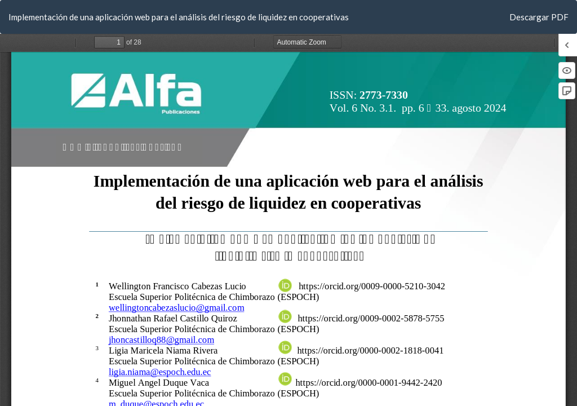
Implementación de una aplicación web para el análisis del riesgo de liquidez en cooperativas (178, 17)
